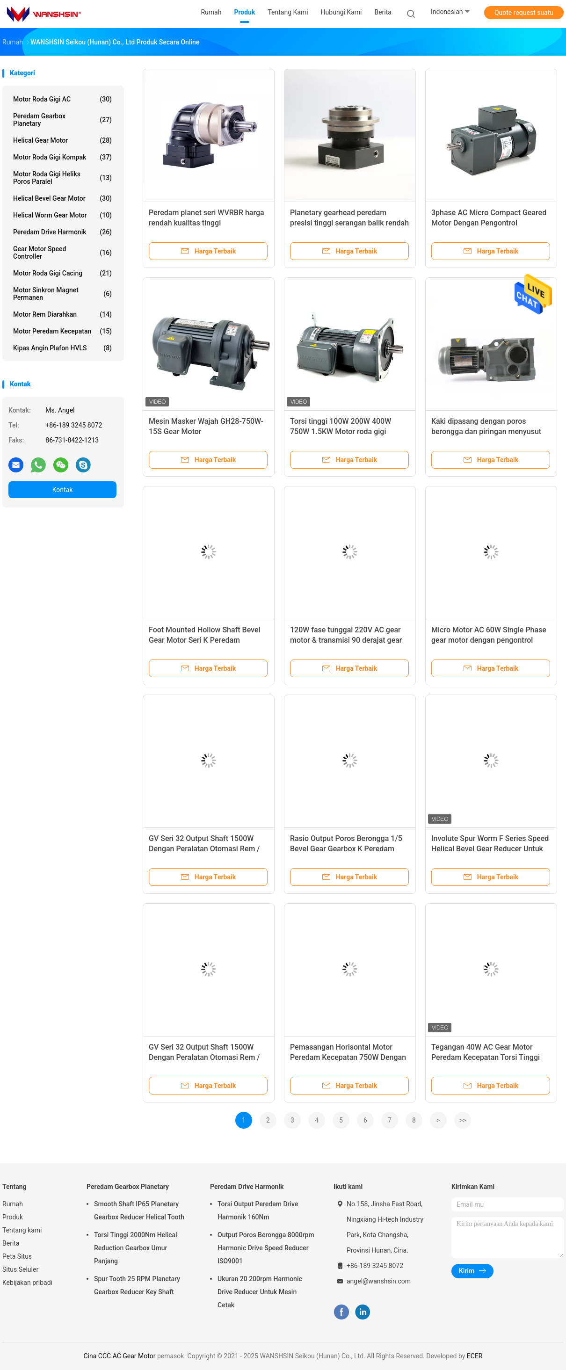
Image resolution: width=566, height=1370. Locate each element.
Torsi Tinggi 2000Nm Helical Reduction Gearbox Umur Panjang (135, 1248)
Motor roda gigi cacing (62, 273)
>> (462, 1120)
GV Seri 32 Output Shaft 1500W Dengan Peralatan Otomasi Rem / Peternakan (204, 848)
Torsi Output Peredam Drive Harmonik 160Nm (258, 1210)
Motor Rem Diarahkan (62, 314)
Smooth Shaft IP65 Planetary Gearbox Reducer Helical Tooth (139, 1210)
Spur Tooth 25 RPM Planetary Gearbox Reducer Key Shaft (137, 1285)
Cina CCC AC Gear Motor (120, 1356)
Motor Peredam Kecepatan (62, 331)
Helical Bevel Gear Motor (62, 198)
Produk (12, 1217)
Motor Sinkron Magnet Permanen (62, 293)
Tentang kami (22, 1230)
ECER (475, 1356)
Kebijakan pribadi (27, 1282)
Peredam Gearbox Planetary (62, 119)
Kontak (62, 489)
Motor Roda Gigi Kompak (62, 157)
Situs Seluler (20, 1269)
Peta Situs (17, 1256)
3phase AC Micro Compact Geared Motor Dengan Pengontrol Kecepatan (488, 223)
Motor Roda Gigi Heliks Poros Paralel (62, 177)
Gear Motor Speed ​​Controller (62, 252)
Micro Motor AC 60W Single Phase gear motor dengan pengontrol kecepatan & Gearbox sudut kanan (488, 640)
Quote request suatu (523, 12)
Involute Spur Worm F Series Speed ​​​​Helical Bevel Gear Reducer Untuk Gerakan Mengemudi (491, 848)
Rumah (12, 1204)
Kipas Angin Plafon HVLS (62, 348)
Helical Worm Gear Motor (62, 215)
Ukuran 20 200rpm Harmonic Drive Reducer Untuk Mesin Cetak (260, 1292)
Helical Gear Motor (62, 140)
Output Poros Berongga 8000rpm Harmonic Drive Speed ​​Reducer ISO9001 (266, 1248)
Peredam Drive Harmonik (62, 232)
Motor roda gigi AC (62, 99)
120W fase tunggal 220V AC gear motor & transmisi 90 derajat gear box (346, 640)
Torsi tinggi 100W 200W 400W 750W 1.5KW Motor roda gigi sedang (340, 431)
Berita (11, 1243)
